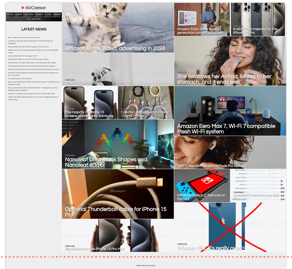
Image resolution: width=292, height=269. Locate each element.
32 (41, 257)
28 (25, 257)
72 (198, 257)
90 (268, 257)
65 (170, 257)
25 (14, 257)
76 (213, 257)
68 (182, 257)
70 (190, 257)
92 (276, 257)
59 (147, 257)
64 (166, 257)
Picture (10, 14)
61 (155, 257)
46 (96, 257)
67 (178, 257)
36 (57, 257)
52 (119, 257)
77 (217, 257)
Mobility (40, 14)
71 (194, 257)
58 (143, 257)
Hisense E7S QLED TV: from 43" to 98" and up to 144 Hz (28, 59)
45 (92, 257)
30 (33, 257)
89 (264, 257)
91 (272, 257)
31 (37, 257)
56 (135, 257)
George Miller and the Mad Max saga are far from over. (28, 47)
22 (2, 257)
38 (65, 257)
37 (61, 257)
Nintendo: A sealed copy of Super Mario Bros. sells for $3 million (31, 93)
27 (21, 257)
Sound (19, 14)
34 (49, 257)
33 (45, 257)
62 (159, 257)
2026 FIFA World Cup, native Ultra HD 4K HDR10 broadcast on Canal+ (33, 69)
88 (260, 257)
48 (104, 257)
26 (17, 257)
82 (237, 257)
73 (202, 257)
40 (72, 257)
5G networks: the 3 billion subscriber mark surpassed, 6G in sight (32, 63)
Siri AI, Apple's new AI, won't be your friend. (24, 37)
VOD (49, 14)
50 (112, 257)
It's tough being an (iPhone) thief (20, 78)
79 (225, 257)
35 (53, 257)
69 (186, 257)
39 (68, 257)
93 (280, 257)
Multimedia (29, 14)
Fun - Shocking (34, 19)
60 (151, 257)
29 (29, 257)
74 (206, 257)
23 (6, 257)
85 (249, 257)
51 (115, 257)
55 (131, 257)
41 (76, 257)
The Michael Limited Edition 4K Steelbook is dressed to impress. (31, 66)
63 (163, 257)
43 (84, 257)
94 (284, 257)
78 (221, 257)
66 (174, 257)
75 (210, 257)
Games (58, 14)
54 (127, 257)
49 (108, 257)
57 (139, 257)
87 (257, 257)
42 (80, 257)
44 (88, 257)
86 (253, 257)
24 (10, 257)
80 (229, 257)
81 (233, 257)
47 (100, 257)
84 (245, 257)
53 (123, 257)
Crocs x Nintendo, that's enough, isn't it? (23, 56)
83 (241, 257)
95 (288, 257)
